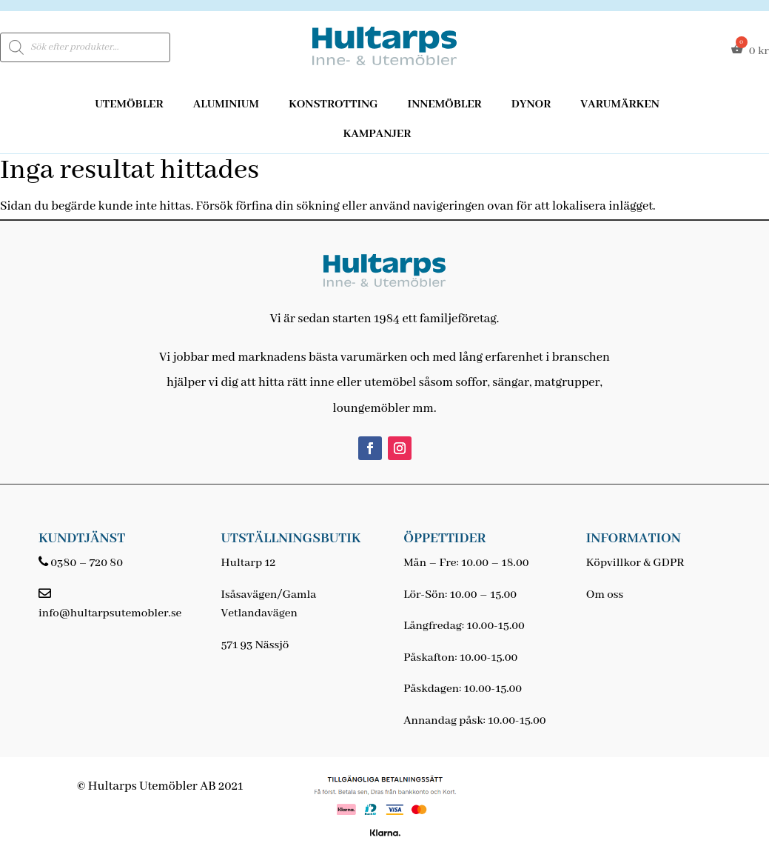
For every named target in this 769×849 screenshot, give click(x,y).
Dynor (531, 104)
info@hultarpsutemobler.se (109, 613)
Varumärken (619, 104)
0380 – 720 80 (86, 563)
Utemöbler (129, 104)
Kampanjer (377, 134)
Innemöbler (445, 104)
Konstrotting (333, 104)
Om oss (604, 594)
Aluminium (226, 104)
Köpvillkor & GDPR (635, 563)
